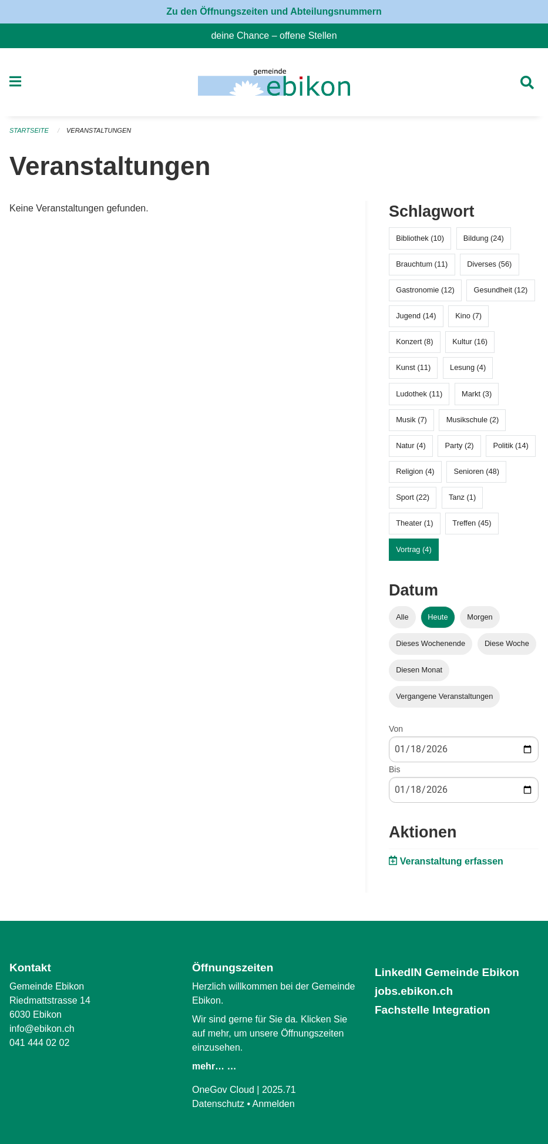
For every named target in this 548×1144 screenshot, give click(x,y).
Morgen (479, 617)
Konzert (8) (414, 341)
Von (396, 728)
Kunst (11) (413, 367)
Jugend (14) (416, 315)
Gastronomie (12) (425, 289)
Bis (394, 769)
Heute (438, 617)
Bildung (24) (483, 238)
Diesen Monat (419, 669)
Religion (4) (415, 471)
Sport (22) (412, 497)
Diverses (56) (489, 264)
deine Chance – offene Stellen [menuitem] (278, 36)
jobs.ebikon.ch (414, 991)
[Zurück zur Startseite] (274, 82)
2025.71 (279, 1090)
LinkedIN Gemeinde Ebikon (447, 972)
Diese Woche (507, 643)
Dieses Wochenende (430, 643)
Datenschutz (218, 1104)
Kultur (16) (470, 341)
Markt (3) (477, 393)
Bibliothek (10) (420, 238)
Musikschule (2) (472, 419)
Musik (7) (411, 419)
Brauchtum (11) (422, 264)
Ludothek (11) (419, 393)
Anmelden (274, 1104)
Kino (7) (468, 315)
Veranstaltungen (98, 130)
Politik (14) (510, 445)
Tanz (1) (462, 497)
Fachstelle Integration (432, 1010)
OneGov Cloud (223, 1090)
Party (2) (459, 445)
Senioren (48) (476, 471)
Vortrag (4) (413, 549)
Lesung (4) (468, 367)
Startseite (29, 130)
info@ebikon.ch (42, 1029)
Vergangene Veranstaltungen (444, 696)
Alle (402, 617)
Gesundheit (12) (501, 289)
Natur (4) (411, 445)
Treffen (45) (471, 523)
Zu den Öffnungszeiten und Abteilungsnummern (274, 11)
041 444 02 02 (39, 1043)
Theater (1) (414, 523)
